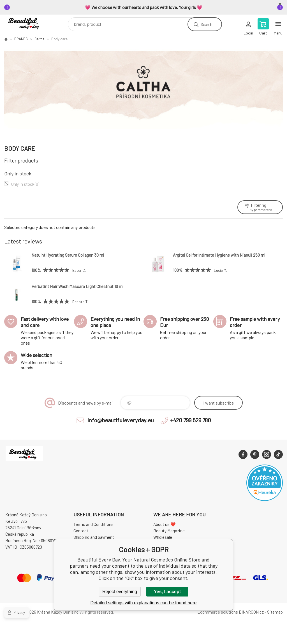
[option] (143, 93)
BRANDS (21, 39)
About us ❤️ (164, 524)
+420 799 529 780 (190, 420)
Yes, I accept (167, 591)
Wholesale (162, 537)
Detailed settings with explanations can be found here (144, 602)
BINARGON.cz (251, 611)
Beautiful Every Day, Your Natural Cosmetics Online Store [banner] (29, 23)
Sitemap (275, 611)
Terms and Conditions (93, 524)
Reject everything (119, 591)
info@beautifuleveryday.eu (120, 420)
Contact (80, 530)
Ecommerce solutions (217, 611)
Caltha (39, 39)
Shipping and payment (93, 537)
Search (206, 24)
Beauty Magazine (169, 530)
